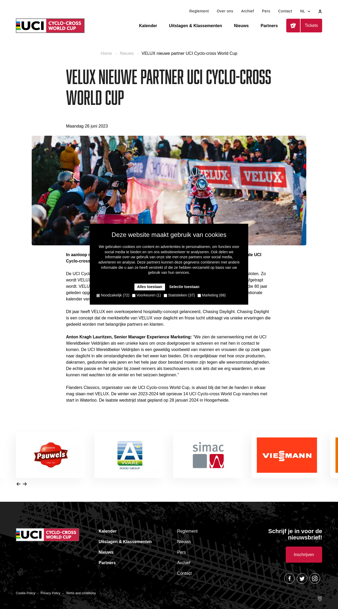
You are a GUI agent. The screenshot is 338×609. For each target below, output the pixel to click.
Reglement (199, 11)
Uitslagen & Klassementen (195, 25)
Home (107, 53)
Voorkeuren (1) (146, 295)
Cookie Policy (25, 593)
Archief (247, 11)
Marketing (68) (212, 295)
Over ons (225, 11)
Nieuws (241, 25)
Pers (266, 11)
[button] (18, 484)
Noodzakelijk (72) (112, 295)
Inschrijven (304, 554)
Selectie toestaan (184, 287)
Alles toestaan (149, 287)
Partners (269, 25)
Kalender (148, 25)
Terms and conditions (81, 593)
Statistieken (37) (179, 295)
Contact (285, 11)
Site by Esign (320, 598)
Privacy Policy (50, 593)
